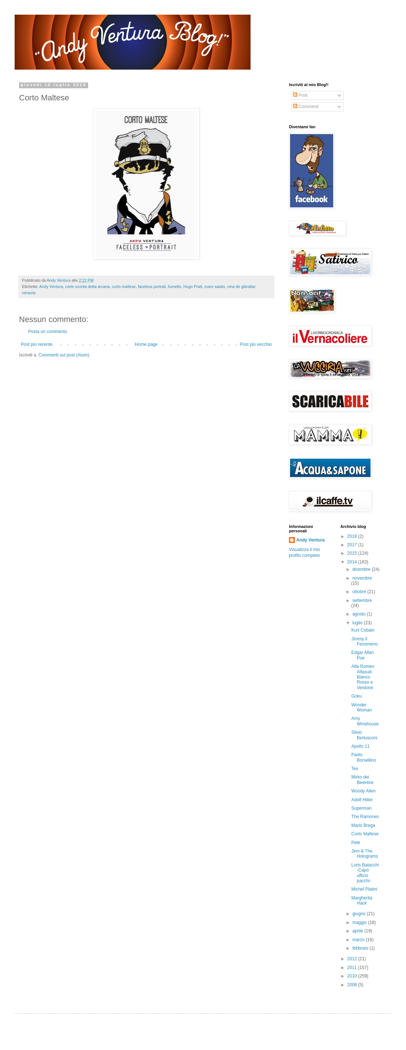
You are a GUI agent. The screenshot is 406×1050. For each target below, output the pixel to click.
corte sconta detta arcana (87, 286)
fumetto (174, 286)
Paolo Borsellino (363, 757)
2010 (352, 976)
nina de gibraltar (241, 286)
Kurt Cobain (362, 630)
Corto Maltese (365, 833)
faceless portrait (152, 286)
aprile (358, 930)
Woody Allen (363, 791)
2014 (352, 562)
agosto (359, 614)
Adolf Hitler (362, 799)
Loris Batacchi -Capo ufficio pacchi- (365, 872)
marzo (359, 939)
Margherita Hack (361, 900)
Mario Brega (363, 825)
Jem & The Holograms (364, 853)
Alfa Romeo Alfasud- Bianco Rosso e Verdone (362, 677)
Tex (354, 768)
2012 (352, 958)
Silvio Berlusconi (364, 735)
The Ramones (365, 816)
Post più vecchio (256, 344)
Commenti (306, 106)
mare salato (214, 286)
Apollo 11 (360, 746)
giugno (359, 913)
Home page (146, 344)
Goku (356, 696)
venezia (28, 293)
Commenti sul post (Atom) (63, 355)
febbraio (360, 948)
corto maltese (124, 286)
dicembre (362, 569)
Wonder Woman (361, 707)
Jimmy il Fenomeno (364, 641)
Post (300, 95)
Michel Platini (364, 889)
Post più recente (37, 344)
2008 (352, 984)
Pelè (355, 842)
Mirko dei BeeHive (362, 779)
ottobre (359, 591)
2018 (352, 536)
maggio (360, 922)
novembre (362, 578)
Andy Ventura (51, 286)
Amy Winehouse (365, 721)
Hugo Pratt (192, 286)
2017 (352, 544)
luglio (358, 622)
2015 (352, 553)
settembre (362, 600)
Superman (361, 808)
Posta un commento (47, 331)
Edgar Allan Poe (362, 655)
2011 (352, 967)
